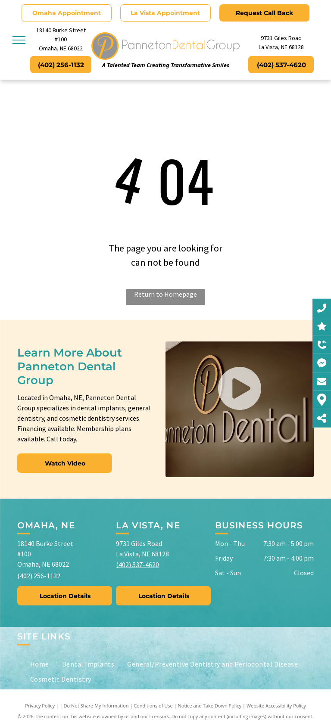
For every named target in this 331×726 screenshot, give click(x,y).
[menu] (19, 40)
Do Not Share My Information (96, 705)
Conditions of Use (153, 705)
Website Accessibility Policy (276, 705)
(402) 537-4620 (137, 564)
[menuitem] (40, 664)
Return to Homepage (165, 294)
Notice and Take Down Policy (210, 705)
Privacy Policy (40, 705)
